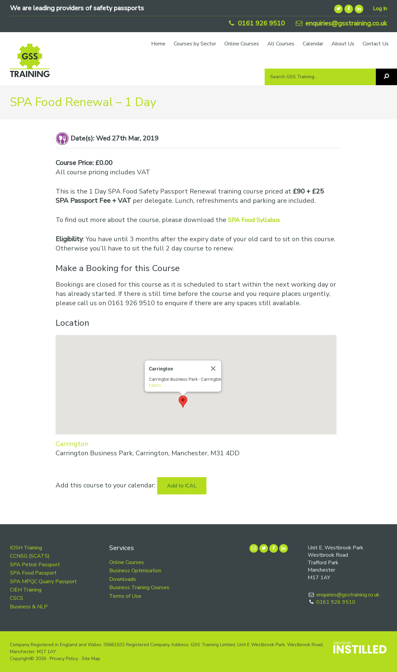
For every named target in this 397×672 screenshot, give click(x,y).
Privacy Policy (64, 658)
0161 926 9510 (256, 23)
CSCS (16, 598)
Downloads (122, 579)
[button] (183, 401)
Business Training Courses (139, 587)
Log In (380, 8)
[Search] (386, 77)
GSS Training (30, 64)
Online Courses (126, 562)
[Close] (213, 368)
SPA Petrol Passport (35, 564)
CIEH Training (25, 589)
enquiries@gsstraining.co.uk (340, 23)
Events (155, 385)
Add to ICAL (182, 485)
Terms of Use (125, 596)
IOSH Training (26, 547)
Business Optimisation (135, 570)
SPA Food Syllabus (254, 220)
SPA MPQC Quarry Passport (43, 581)
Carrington (72, 443)
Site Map (91, 658)
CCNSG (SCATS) (30, 556)
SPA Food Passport (33, 573)
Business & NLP (29, 606)
